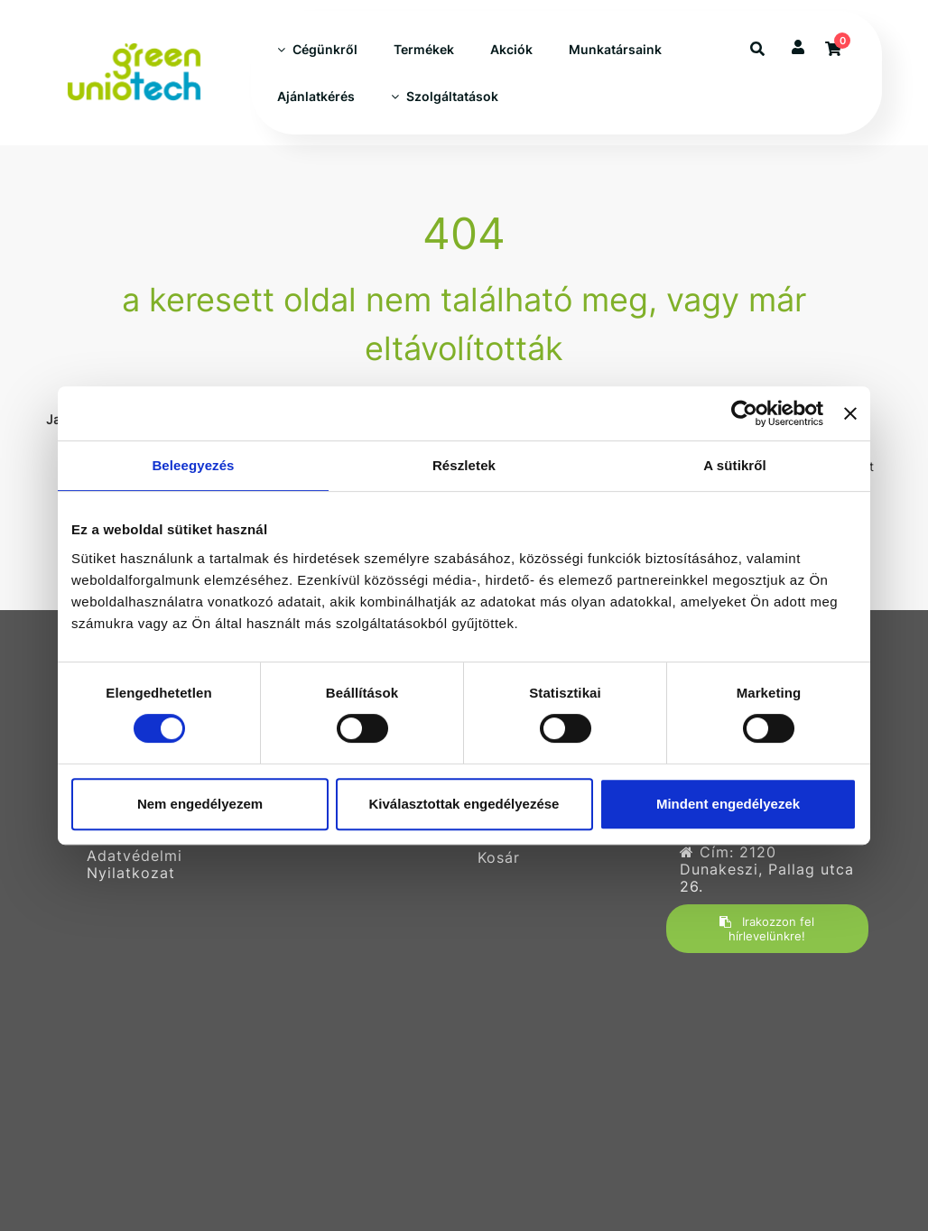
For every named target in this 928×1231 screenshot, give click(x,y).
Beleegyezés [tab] (193, 465)
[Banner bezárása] (850, 413)
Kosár (499, 857)
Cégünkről (317, 49)
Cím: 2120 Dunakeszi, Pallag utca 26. (767, 869)
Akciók (511, 49)
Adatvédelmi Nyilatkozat (134, 864)
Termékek (424, 49)
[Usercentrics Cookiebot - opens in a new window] (744, 413)
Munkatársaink (615, 49)
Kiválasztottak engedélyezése (464, 803)
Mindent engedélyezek (728, 803)
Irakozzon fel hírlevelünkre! (766, 928)
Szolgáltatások (444, 96)
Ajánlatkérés (316, 96)
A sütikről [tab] (734, 465)
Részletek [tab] (464, 465)
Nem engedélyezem (200, 803)
